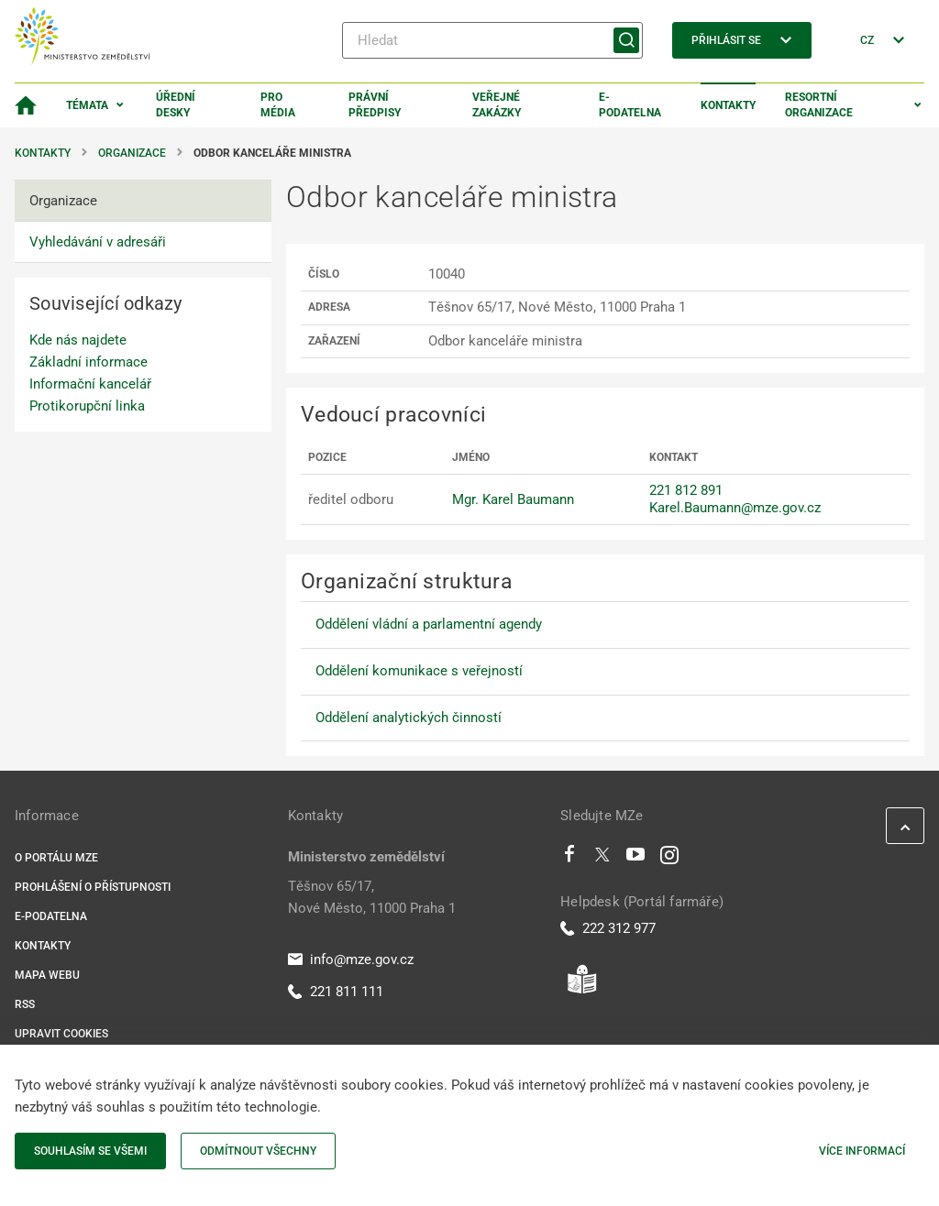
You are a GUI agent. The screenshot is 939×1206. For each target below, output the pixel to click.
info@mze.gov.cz (351, 959)
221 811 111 (335, 991)
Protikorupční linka (87, 406)
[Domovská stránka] (26, 105)
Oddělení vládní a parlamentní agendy (428, 624)
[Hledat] (492, 40)
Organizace (132, 153)
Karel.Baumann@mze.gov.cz (735, 507)
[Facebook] (569, 858)
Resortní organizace (819, 105)
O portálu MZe (56, 857)
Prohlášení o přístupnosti (93, 887)
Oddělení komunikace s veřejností (419, 671)
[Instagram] (669, 858)
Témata (87, 105)
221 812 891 (686, 490)
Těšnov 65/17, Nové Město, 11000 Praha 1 (372, 897)
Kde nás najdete (78, 340)
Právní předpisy (374, 105)
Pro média (277, 105)
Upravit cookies (61, 1033)
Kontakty (728, 105)
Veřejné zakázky (496, 105)
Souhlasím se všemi (90, 1151)
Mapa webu (47, 975)
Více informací (862, 1151)
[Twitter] (602, 858)
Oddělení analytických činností (408, 717)
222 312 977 (608, 928)
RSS (25, 1004)
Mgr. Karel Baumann (513, 499)
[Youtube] (636, 858)
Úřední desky (175, 105)
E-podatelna (630, 105)
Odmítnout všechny (258, 1151)
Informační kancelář (90, 384)
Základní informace (88, 362)
